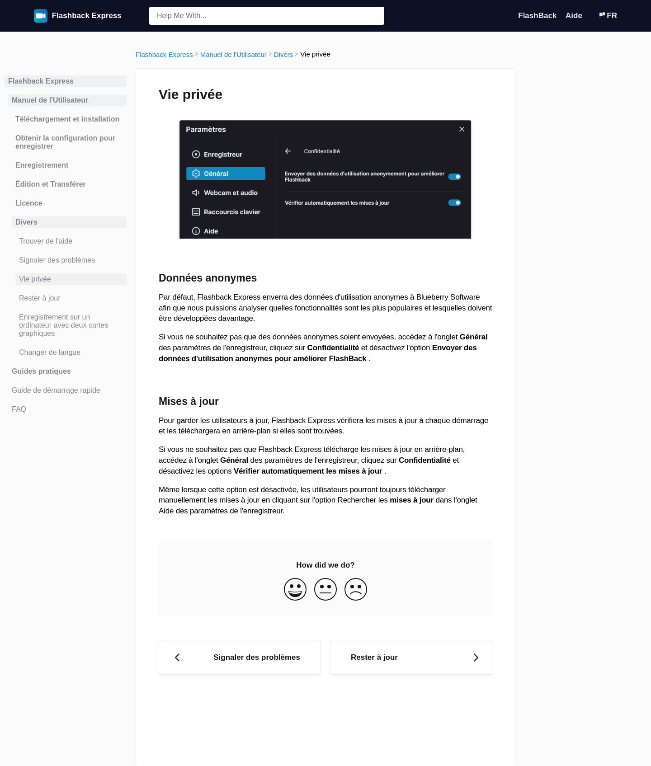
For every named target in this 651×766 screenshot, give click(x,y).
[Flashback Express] (164, 54)
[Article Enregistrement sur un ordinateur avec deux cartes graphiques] (66, 325)
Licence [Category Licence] (28, 203)
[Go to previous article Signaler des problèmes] (240, 657)
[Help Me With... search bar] (266, 16)
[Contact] (591, 15)
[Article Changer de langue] (66, 352)
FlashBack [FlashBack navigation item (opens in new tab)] (538, 15)
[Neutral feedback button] (325, 590)
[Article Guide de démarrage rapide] (66, 390)
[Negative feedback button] (356, 590)
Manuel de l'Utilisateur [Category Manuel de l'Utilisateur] (50, 100)
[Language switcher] (607, 15)
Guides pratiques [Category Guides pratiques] (41, 371)
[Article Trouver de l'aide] (66, 241)
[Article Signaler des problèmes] (66, 260)
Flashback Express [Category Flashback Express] (41, 81)
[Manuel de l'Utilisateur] (233, 54)
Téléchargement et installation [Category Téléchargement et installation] (67, 119)
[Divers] (283, 54)
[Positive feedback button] (295, 590)
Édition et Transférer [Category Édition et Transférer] (50, 184)
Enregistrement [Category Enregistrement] (41, 165)
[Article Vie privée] (66, 279)
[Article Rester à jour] (66, 298)
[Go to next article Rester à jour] (411, 657)
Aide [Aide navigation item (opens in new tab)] (575, 15)
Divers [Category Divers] (26, 222)
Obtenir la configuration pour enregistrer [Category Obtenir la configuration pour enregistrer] (65, 142)
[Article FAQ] (66, 409)
